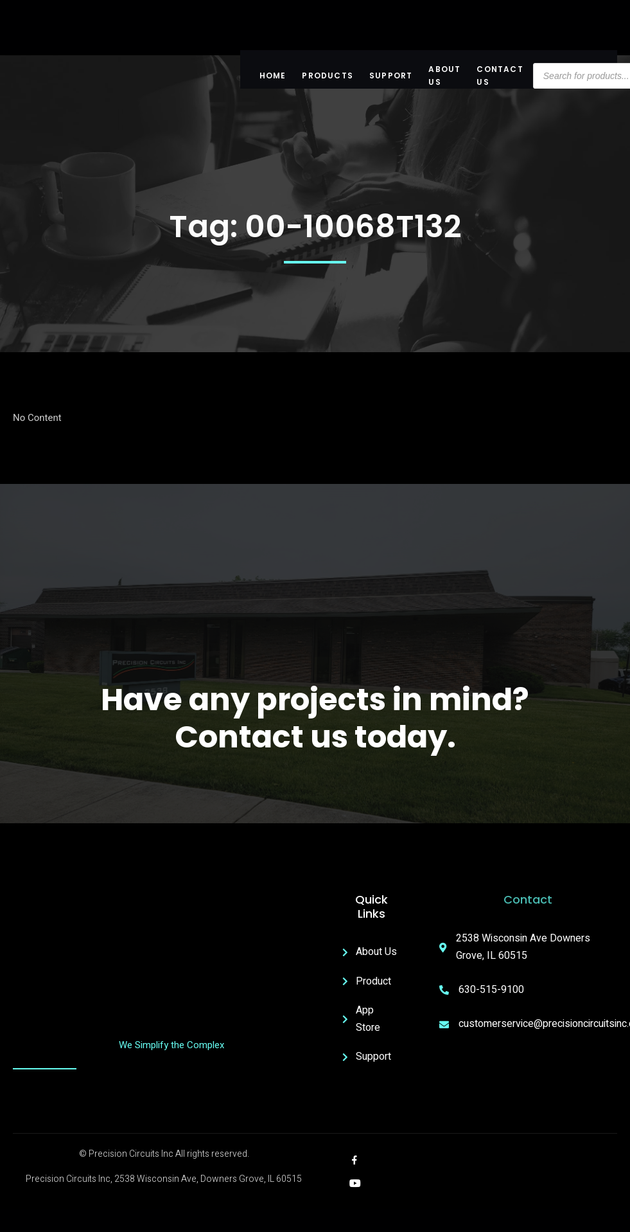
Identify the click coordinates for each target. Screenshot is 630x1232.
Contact (527, 899)
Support (390, 75)
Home (272, 75)
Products (327, 75)
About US (444, 75)
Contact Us (500, 75)
